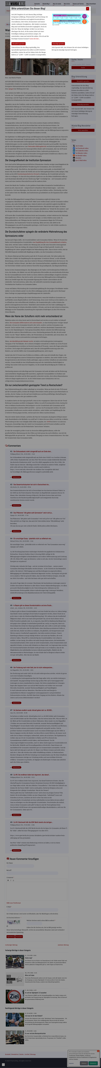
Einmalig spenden (58, 44)
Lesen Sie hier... (35, 39)
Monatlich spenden (18, 44)
